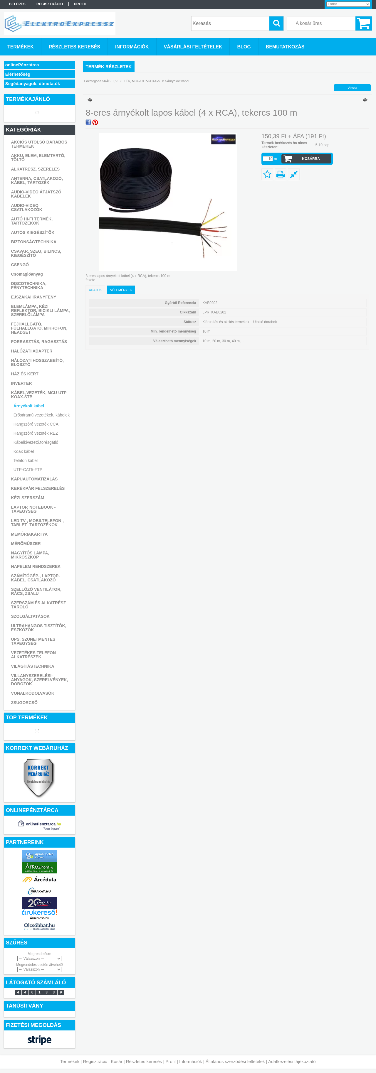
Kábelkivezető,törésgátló (36, 442)
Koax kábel (24, 451)
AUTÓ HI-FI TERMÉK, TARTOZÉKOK (32, 221)
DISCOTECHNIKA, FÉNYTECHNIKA (29, 285)
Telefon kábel (26, 460)
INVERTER (21, 383)
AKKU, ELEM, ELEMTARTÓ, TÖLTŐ (38, 157)
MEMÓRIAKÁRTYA (29, 534)
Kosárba (311, 159)
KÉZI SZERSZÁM (27, 497)
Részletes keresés (144, 1061)
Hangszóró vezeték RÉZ (36, 433)
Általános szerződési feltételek (235, 1061)
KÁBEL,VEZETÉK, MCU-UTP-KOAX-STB (39, 394)
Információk (190, 1061)
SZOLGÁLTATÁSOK (30, 616)
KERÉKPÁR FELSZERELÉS (38, 488)
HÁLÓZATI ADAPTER (32, 351)
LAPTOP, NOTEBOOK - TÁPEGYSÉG (33, 509)
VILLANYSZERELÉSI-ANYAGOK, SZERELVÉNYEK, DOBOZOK (39, 679)
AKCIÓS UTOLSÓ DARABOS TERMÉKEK (39, 144)
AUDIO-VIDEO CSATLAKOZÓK (26, 207)
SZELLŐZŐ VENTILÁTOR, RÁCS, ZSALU (36, 591)
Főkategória (92, 81)
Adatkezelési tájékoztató (292, 1061)
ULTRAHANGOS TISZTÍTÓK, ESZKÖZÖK (38, 627)
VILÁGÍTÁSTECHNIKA (32, 666)
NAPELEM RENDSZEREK (36, 566)
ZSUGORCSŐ (24, 702)
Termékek (69, 1061)
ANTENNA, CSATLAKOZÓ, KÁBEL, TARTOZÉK (37, 180)
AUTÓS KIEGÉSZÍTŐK (33, 232)
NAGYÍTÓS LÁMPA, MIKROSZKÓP (30, 555)
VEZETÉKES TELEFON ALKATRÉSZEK (33, 654)
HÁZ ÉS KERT (24, 374)
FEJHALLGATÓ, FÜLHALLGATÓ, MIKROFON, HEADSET (39, 328)
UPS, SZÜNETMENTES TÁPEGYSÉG (33, 641)
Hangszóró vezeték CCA (36, 424)
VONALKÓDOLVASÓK (32, 693)
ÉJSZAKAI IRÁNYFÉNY (33, 297)
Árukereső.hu (39, 918)
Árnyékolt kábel (29, 406)
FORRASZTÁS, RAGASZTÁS (39, 341)
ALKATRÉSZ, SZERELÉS (35, 169)
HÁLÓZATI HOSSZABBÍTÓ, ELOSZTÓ (37, 362)
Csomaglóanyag (27, 274)
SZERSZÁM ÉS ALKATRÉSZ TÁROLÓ (38, 604)
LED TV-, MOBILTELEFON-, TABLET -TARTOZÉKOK (37, 522)
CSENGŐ (20, 264)
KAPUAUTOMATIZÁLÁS (34, 479)
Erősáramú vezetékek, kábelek (42, 415)
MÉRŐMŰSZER (26, 543)
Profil (171, 1061)
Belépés (17, 4)
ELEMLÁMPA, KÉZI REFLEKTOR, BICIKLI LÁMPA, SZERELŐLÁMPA (40, 310)
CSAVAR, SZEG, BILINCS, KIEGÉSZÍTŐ (36, 253)
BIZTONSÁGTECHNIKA (34, 241)
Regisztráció (95, 1061)
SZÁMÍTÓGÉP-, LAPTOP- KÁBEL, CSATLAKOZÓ (35, 577)
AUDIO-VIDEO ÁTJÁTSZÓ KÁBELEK (36, 194)
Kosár (116, 1061)
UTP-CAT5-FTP (28, 469)
